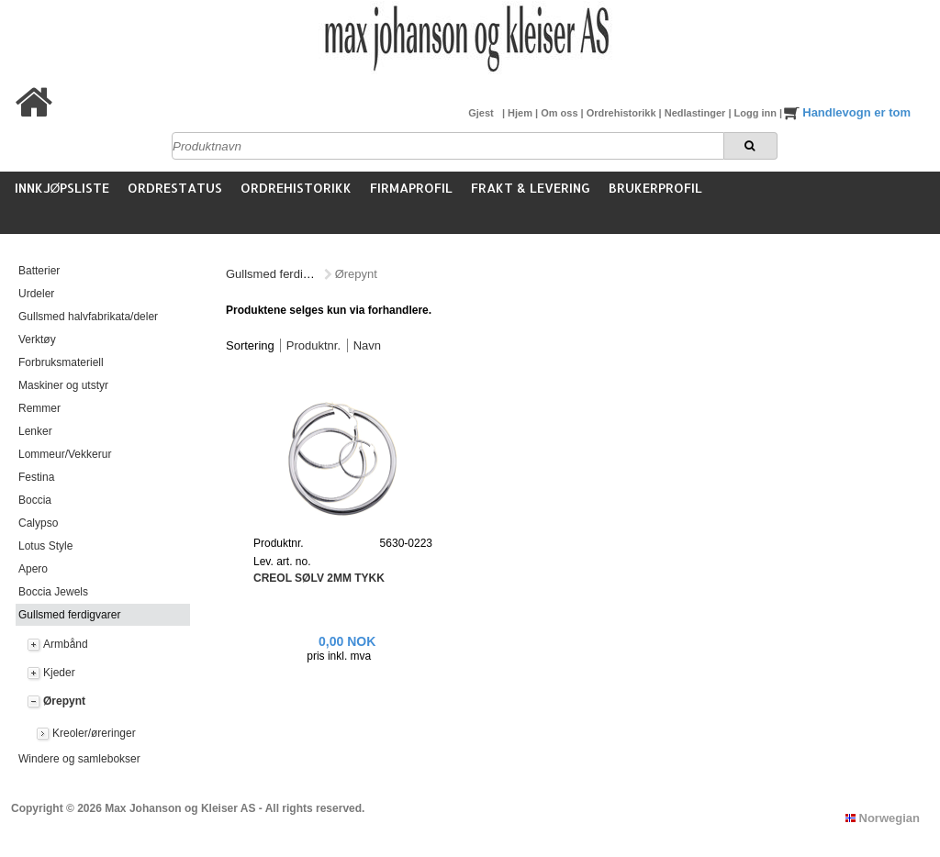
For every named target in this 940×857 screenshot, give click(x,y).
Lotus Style (45, 546)
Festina (36, 477)
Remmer (39, 408)
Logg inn (756, 112)
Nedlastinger (697, 112)
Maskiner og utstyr (63, 385)
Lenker (35, 431)
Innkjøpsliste (62, 187)
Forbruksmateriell (61, 362)
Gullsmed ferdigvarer (69, 614)
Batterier (39, 270)
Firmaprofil (411, 187)
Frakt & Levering (530, 187)
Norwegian (882, 818)
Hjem (521, 112)
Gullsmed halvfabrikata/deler (88, 316)
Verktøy (37, 339)
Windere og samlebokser (79, 758)
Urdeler (36, 293)
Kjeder (59, 672)
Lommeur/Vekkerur (64, 454)
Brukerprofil (655, 187)
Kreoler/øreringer (94, 733)
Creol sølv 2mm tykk (319, 578)
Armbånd (65, 644)
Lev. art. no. (281, 561)
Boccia (34, 500)
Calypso (38, 523)
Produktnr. (313, 345)
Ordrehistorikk (623, 112)
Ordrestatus (175, 187)
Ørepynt (64, 701)
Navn (367, 345)
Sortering (250, 345)
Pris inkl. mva (339, 656)
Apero (33, 568)
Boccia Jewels (53, 591)
